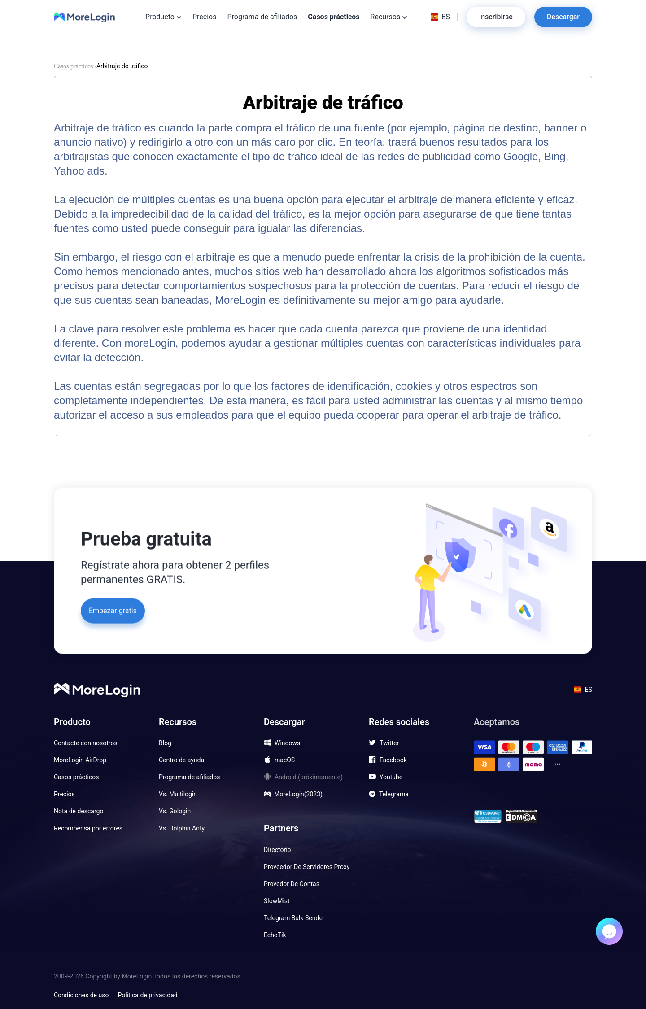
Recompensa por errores (88, 828)
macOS (285, 760)
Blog (165, 743)
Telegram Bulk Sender (294, 918)
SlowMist (277, 900)
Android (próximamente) (309, 777)
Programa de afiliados (262, 17)
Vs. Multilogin (178, 794)
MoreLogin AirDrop (80, 760)
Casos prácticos (333, 15)
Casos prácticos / (75, 66)
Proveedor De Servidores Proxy (306, 866)
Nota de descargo (78, 811)
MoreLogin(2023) (298, 794)
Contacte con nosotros (86, 743)
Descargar (563, 17)
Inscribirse (496, 17)
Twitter (389, 743)
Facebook (393, 760)
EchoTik (275, 935)
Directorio (277, 849)
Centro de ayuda (181, 760)
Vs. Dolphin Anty (182, 828)
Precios (204, 17)
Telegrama (394, 794)
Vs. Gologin (175, 811)
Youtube (391, 777)
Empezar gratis (113, 609)
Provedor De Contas (291, 883)
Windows (287, 743)
